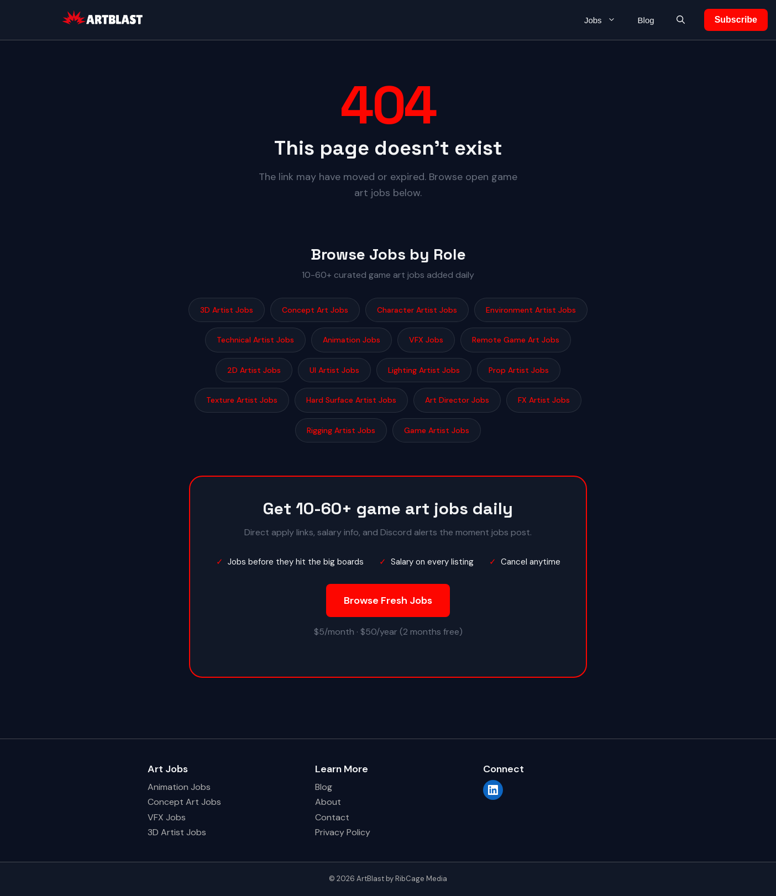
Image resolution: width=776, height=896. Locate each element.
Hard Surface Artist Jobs (351, 400)
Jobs (605, 20)
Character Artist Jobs (417, 310)
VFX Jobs (426, 340)
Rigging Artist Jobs (341, 430)
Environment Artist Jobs (531, 310)
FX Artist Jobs (544, 400)
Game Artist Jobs (436, 430)
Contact (332, 817)
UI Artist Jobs (334, 370)
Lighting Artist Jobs (424, 370)
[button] (680, 20)
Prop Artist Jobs (519, 370)
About (328, 802)
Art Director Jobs (457, 400)
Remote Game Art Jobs (515, 340)
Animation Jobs (351, 340)
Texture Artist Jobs (241, 400)
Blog (646, 20)
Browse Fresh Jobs (388, 600)
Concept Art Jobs (315, 310)
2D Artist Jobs (254, 370)
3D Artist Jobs (226, 310)
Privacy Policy (342, 832)
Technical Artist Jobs (255, 340)
